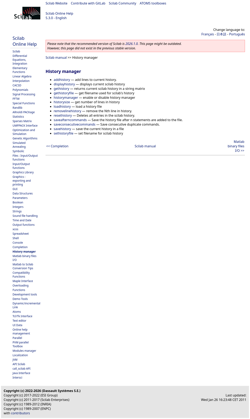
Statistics (18, 116)
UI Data (17, 325)
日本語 (221, 34)
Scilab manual (56, 57)
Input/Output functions (21, 166)
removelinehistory (67, 111)
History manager (24, 251)
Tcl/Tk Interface (22, 316)
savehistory (62, 129)
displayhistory (64, 84)
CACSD (17, 85)
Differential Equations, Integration (20, 59)
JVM (15, 359)
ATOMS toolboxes (153, 3)
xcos (15, 229)
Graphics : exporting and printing (22, 180)
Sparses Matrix (22, 121)
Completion (20, 247)
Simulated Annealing (19, 145)
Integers (18, 207)
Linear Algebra (22, 76)
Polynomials (20, 90)
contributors (20, 413)
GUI (15, 189)
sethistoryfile (63, 133)
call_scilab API (21, 368)
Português (237, 34)
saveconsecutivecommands (74, 124)
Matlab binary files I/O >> (236, 146)
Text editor (19, 320)
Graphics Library (23, 172)
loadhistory (62, 106)
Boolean (18, 202)
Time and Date (22, 220)
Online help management (21, 331)
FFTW (16, 99)
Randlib (17, 108)
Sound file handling (25, 216)
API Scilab (19, 364)
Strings (17, 211)
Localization (20, 355)
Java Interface (21, 373)
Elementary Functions (20, 70)
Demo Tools (20, 299)
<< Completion (57, 146)
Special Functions (24, 103)
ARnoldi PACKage (24, 112)
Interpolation (21, 81)
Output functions (24, 225)
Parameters (20, 198)
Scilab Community (122, 3)
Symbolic (18, 151)
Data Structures (23, 193)
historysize (62, 102)
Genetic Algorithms (25, 138)
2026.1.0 (131, 43)
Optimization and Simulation (24, 132)
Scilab (16, 51)
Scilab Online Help (59, 13)
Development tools (25, 294)
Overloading (21, 285)
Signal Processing (24, 94)
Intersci (17, 377)
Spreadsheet (21, 234)
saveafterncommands (70, 120)
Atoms (17, 312)
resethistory (63, 115)
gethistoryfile (64, 93)
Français (207, 34)
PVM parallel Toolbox (21, 344)
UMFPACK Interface (25, 125)
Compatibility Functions (21, 274)
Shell (16, 238)
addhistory (62, 79)
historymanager (66, 97)
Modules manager (24, 351)
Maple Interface (23, 281)
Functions (19, 290)
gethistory (61, 88)
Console (18, 242)
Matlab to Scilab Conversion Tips (23, 266)
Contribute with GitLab (88, 3)
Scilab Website (56, 3)
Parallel (17, 338)
